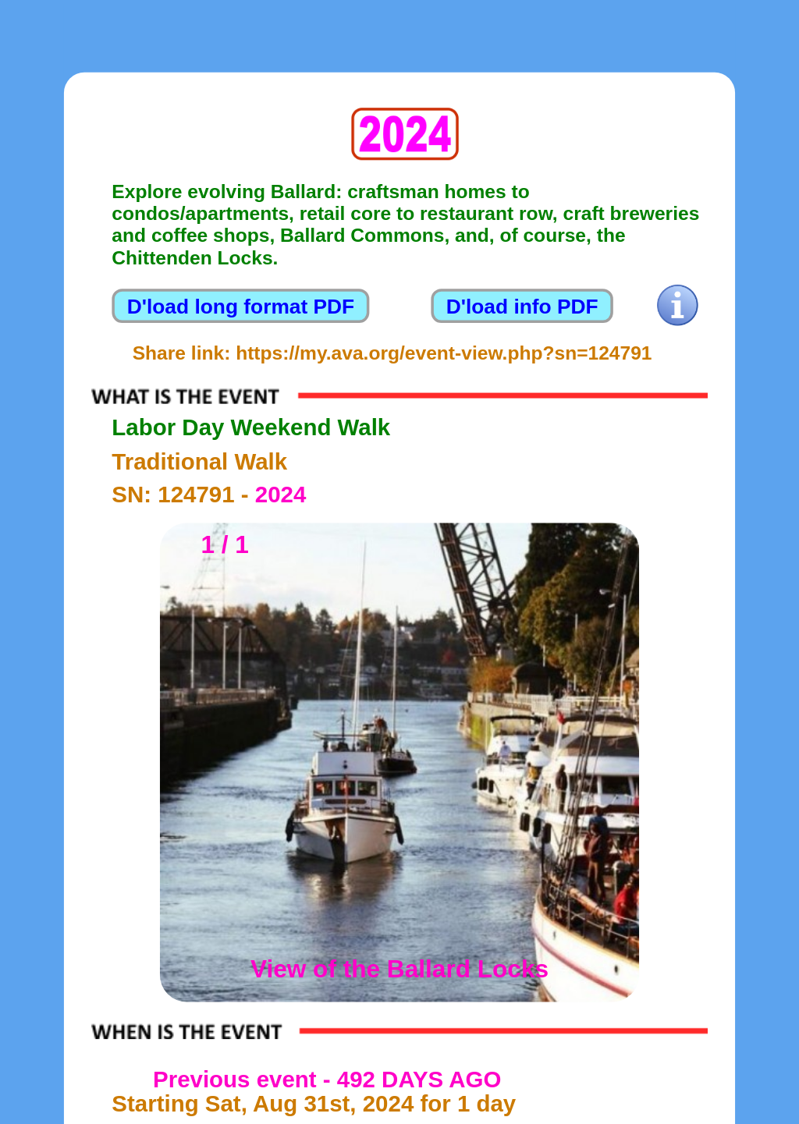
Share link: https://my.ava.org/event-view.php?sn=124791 (392, 353)
